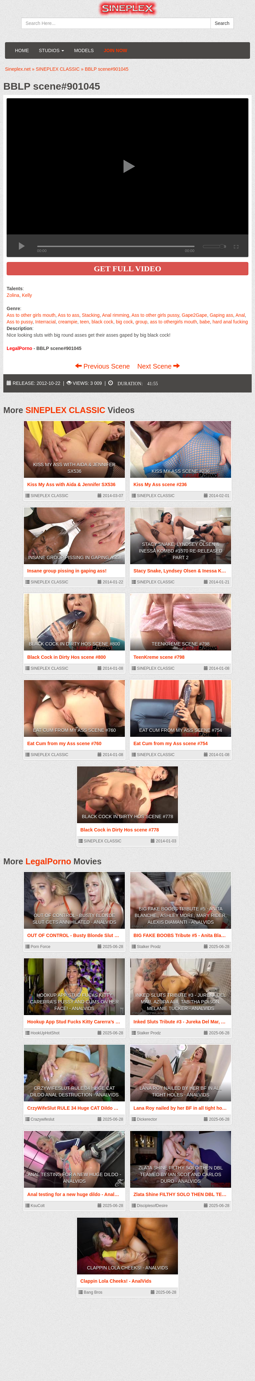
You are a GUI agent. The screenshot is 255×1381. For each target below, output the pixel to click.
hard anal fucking (230, 321)
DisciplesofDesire (150, 1205)
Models (84, 50)
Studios (51, 50)
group (141, 321)
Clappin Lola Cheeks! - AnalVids (127, 1267)
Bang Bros (90, 1292)
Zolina (13, 295)
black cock (102, 321)
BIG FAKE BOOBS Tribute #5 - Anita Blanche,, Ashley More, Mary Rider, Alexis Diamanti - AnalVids (181, 915)
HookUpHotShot (42, 1033)
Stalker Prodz (146, 946)
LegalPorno (48, 861)
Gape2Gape (194, 315)
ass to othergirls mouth (173, 321)
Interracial (45, 321)
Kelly (27, 295)
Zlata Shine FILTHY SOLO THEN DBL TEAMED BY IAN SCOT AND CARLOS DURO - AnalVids (180, 1174)
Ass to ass (68, 315)
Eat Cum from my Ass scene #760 (74, 730)
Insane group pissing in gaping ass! (74, 557)
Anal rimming (115, 315)
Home (22, 50)
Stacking (91, 315)
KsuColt (35, 1205)
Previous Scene (103, 366)
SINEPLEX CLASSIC (65, 410)
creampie (67, 321)
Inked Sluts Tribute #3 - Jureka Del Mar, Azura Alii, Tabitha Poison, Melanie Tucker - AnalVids (180, 1002)
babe (205, 321)
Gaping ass (221, 315)
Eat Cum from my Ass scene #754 (180, 730)
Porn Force (38, 946)
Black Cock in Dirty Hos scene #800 (74, 644)
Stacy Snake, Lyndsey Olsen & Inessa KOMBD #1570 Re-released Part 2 (180, 551)
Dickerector (144, 1119)
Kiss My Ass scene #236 (181, 471)
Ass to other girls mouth (31, 315)
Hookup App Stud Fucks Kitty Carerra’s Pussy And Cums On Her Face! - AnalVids (74, 1002)
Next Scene (158, 366)
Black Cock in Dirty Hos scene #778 (127, 816)
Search (222, 23)
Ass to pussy (20, 321)
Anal (240, 315)
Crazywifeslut (40, 1119)
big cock (124, 321)
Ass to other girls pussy (155, 315)
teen (84, 321)
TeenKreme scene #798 (181, 644)
